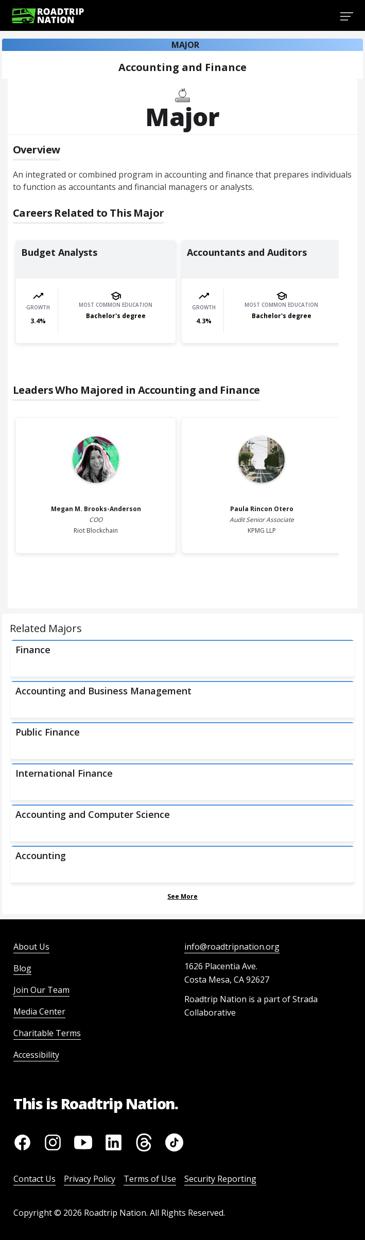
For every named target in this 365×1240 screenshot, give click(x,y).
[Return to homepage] (48, 15)
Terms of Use (150, 1178)
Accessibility (36, 1054)
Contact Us (34, 1178)
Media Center (39, 1011)
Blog (22, 968)
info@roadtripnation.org (232, 946)
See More (182, 896)
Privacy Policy (89, 1178)
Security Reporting (220, 1178)
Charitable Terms (47, 1033)
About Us (31, 946)
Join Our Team (41, 990)
